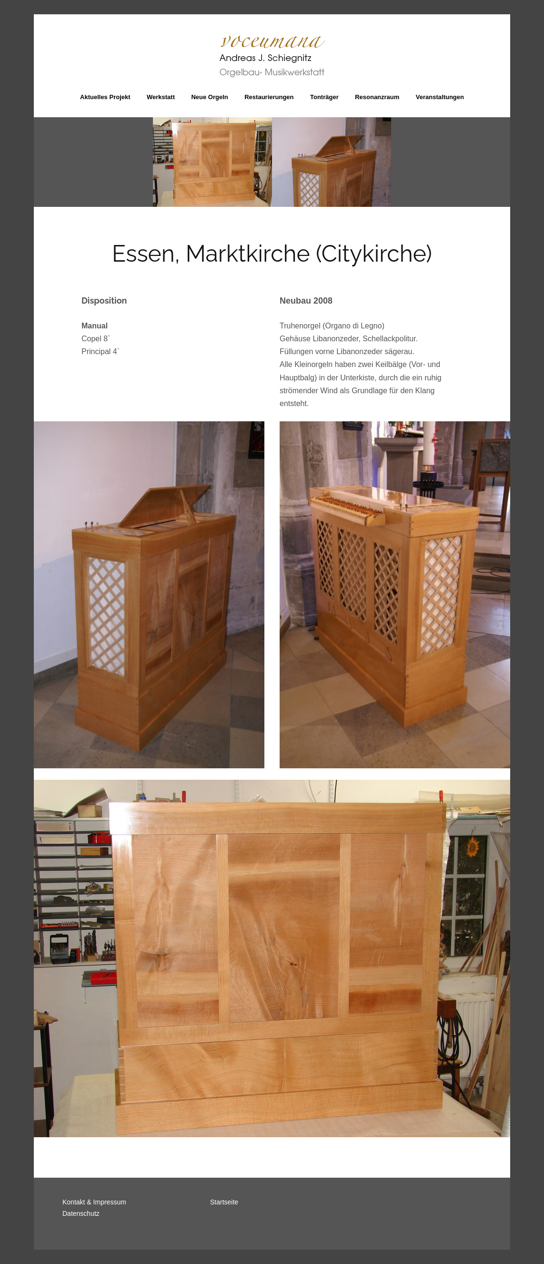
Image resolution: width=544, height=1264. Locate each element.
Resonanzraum (377, 97)
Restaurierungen (268, 97)
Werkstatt (161, 97)
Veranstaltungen (440, 97)
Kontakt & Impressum (94, 1202)
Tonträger (324, 97)
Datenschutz (81, 1213)
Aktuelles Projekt (105, 97)
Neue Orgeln (209, 97)
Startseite (224, 1202)
